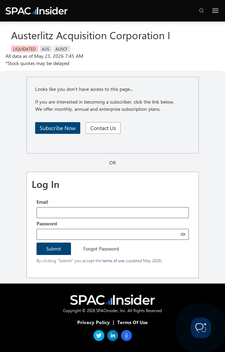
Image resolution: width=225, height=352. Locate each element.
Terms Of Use (132, 322)
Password (47, 223)
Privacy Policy (93, 322)
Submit (53, 248)
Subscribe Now (58, 127)
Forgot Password (101, 248)
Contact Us (103, 127)
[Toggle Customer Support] (201, 328)
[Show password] (182, 234)
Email (42, 202)
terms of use (113, 260)
